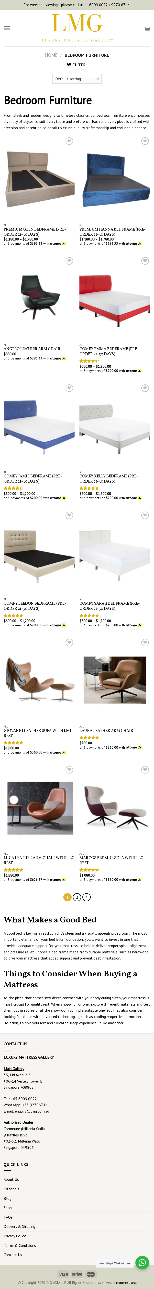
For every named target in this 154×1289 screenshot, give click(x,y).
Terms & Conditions (20, 1245)
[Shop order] (77, 79)
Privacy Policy (15, 1235)
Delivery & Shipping (19, 1226)
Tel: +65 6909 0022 (20, 1098)
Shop (8, 1207)
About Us (11, 1179)
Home (51, 55)
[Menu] (7, 28)
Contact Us (13, 1254)
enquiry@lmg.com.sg (32, 1111)
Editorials (11, 1188)
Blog (7, 1198)
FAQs (8, 1217)
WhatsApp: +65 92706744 (25, 1104)
